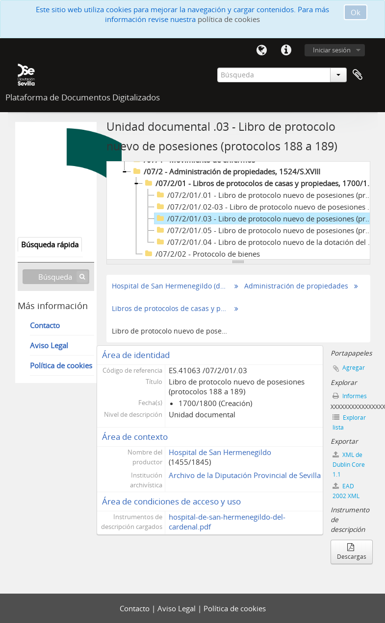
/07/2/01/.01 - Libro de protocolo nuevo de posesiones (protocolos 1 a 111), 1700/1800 (265, 195)
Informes (350, 396)
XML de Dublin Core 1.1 (349, 465)
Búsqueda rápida (49, 244)
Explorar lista (349, 422)
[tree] (238, 211)
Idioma (262, 50)
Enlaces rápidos (286, 50)
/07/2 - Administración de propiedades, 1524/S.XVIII (225, 171)
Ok (355, 12)
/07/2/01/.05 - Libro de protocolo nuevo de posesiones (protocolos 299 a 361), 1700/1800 (265, 230)
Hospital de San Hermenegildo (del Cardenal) (170, 286)
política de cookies (229, 19)
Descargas (351, 552)
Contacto (45, 325)
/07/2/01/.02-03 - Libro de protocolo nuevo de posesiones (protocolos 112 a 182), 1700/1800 (265, 207)
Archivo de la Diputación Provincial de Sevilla (245, 475)
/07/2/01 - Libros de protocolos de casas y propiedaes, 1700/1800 (259, 183)
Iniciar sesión (332, 50)
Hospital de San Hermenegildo (220, 452)
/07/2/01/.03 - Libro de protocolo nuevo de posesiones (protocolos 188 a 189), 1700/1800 (265, 218)
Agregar (353, 367)
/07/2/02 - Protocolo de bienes (201, 254)
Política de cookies (61, 365)
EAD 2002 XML (346, 491)
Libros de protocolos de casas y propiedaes (170, 308)
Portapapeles (357, 75)
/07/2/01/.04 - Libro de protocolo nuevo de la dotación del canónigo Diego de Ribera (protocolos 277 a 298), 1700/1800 (265, 242)
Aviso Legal (49, 345)
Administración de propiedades (296, 286)
